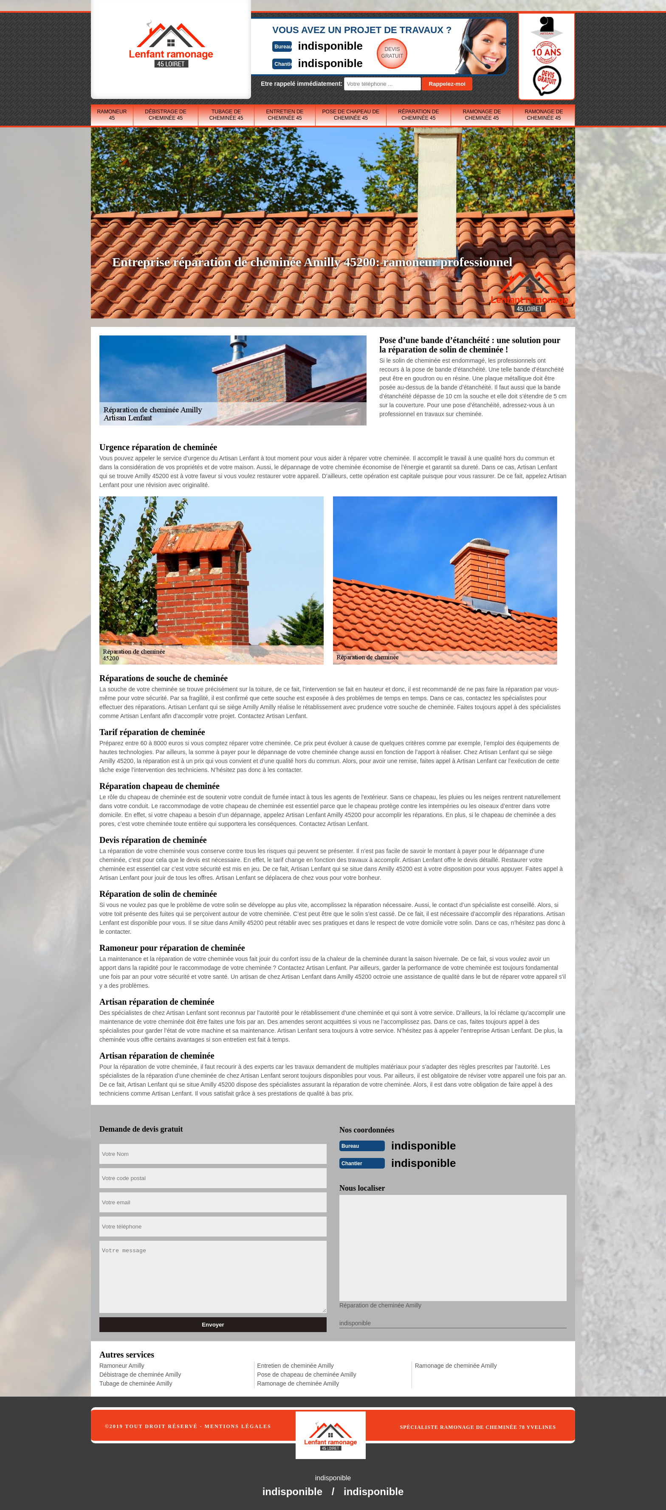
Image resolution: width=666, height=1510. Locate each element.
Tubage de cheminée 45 (226, 115)
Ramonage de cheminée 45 (482, 115)
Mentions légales (238, 1425)
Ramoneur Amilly (121, 1364)
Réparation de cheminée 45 (418, 115)
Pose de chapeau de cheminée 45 (351, 115)
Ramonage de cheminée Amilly (298, 1382)
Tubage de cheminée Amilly (135, 1382)
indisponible (307, 45)
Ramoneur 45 (112, 115)
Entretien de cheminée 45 (285, 115)
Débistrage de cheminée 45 (165, 115)
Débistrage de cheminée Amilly (140, 1373)
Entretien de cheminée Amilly (295, 1364)
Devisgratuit (372, 52)
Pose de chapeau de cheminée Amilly (306, 1373)
